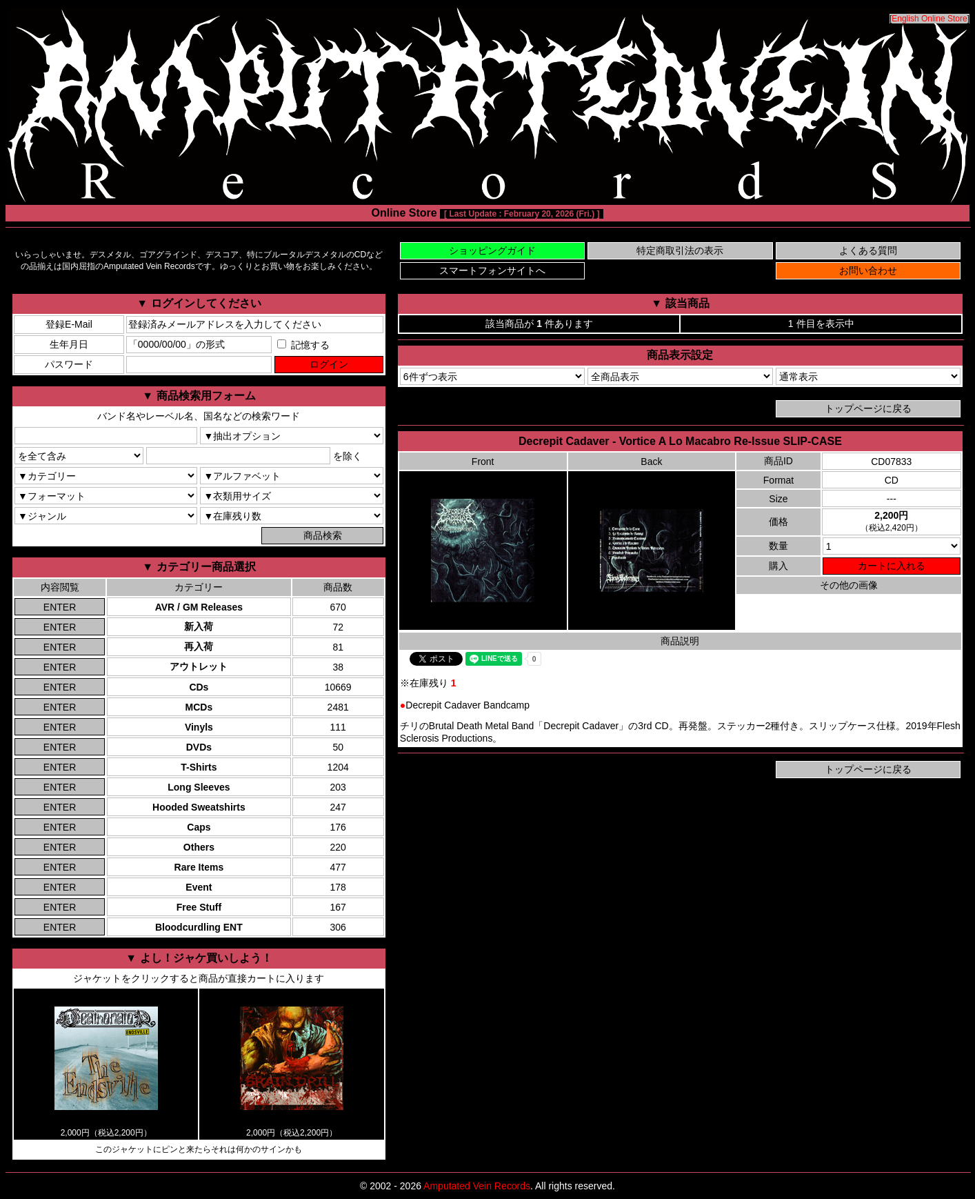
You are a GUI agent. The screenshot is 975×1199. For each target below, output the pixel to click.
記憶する (303, 344)
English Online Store (929, 18)
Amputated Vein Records (476, 1185)
